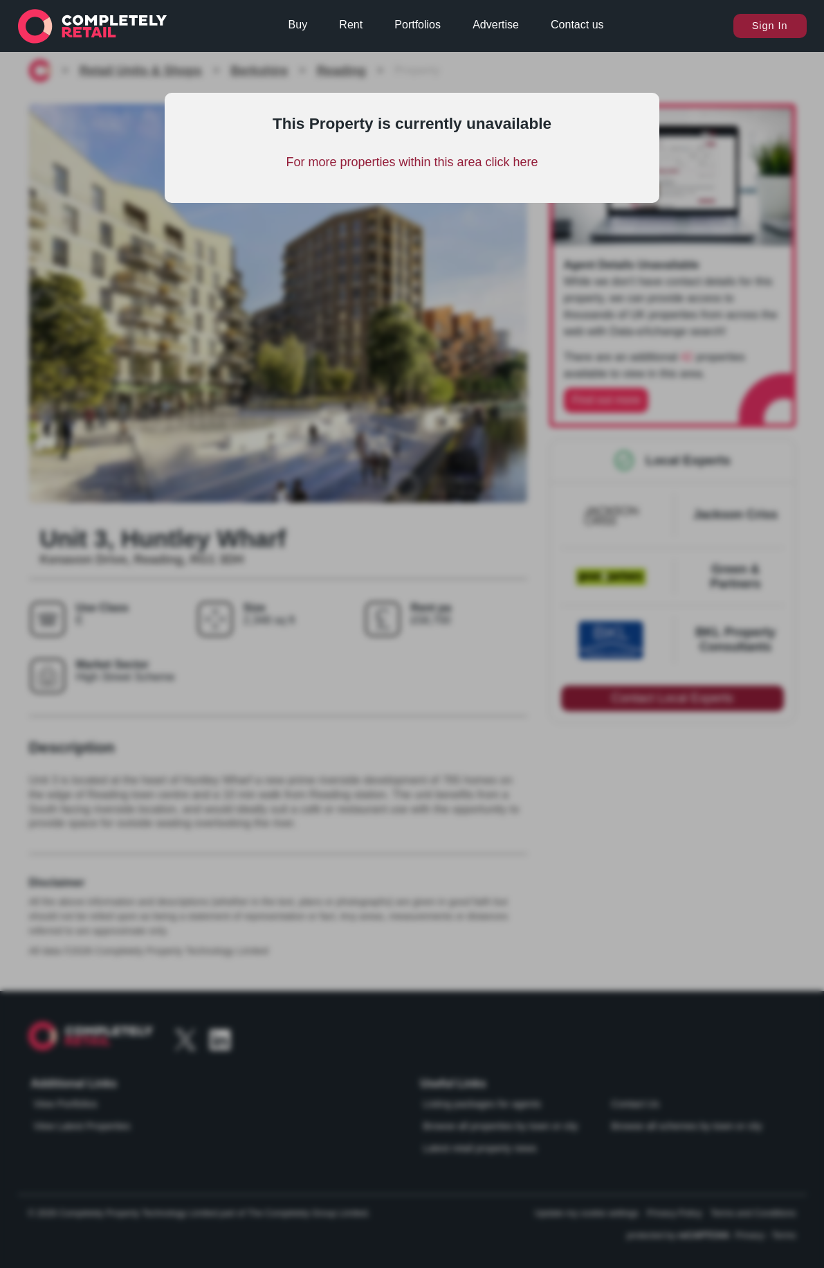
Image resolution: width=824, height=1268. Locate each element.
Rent (351, 24)
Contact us (577, 24)
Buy (298, 24)
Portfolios (417, 24)
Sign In (770, 25)
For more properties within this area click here (412, 162)
